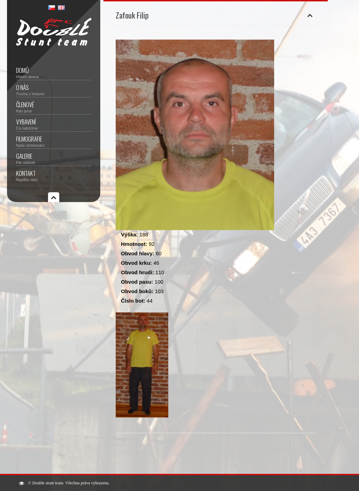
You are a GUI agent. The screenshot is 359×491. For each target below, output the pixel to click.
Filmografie (54, 140)
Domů (54, 72)
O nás (54, 89)
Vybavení (54, 123)
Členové (54, 106)
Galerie (54, 158)
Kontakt (54, 175)
